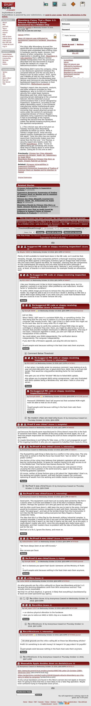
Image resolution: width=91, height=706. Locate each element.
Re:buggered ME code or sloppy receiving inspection (58, 275)
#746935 (66, 252)
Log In (4, 46)
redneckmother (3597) (30, 542)
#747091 (71, 363)
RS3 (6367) (26, 280)
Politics (4, 64)
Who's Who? (6, 78)
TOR (3, 84)
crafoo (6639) (25, 581)
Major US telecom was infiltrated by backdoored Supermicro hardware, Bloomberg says (37, 40)
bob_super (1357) (31, 608)
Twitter (4, 72)
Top (63, 224)
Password (66, 29)
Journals (5, 26)
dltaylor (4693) (25, 252)
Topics (4, 28)
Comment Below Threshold (40, 353)
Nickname (66, 24)
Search (4, 32)
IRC (3, 74)
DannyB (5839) (30, 311)
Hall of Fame (6, 36)
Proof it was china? (37, 424)
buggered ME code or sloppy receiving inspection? (54, 247)
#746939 (70, 427)
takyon (66, 62)
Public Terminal (68, 35)
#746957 (72, 450)
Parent (23, 300)
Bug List (5, 80)
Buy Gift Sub (6, 42)
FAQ (3, 24)
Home (25, 702)
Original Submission (25, 177)
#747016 (74, 542)
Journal (80, 311)
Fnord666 (28, 27)
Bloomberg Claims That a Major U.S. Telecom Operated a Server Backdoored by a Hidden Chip (37, 22)
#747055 (73, 561)
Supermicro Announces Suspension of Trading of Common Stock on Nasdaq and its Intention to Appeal (38, 170)
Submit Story (7, 38)
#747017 (70, 666)
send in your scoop (53, 15)
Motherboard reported (72, 74)
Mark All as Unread (72, 232)
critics (30, 578)
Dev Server (6, 82)
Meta (4, 62)
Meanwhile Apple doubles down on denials (43, 663)
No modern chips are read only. (42, 418)
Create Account (8, 44)
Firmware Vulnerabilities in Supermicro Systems (33, 165)
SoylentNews (8, 6)
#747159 (78, 396)
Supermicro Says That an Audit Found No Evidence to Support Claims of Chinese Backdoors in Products (35, 211)
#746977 (72, 497)
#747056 (71, 635)
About (4, 22)
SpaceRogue (68, 76)
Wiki (3, 76)
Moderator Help (24, 692)
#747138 (73, 608)
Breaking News (7, 56)
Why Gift (75, 53)
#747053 (73, 311)
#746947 (66, 280)
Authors (5, 30)
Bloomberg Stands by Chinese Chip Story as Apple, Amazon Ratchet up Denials (36, 160)
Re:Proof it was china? (42, 447)
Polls (4, 34)
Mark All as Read (54, 232)
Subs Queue (6, 40)
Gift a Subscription (75, 51)
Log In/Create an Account (48, 224)
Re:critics (34, 598)
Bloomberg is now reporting (74, 72)
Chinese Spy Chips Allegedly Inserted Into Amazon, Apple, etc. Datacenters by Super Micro (37, 155)
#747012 (65, 581)
